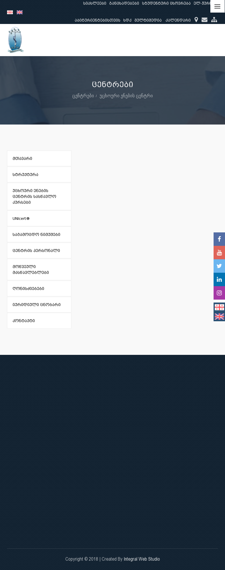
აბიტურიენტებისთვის (97, 20)
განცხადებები (124, 3)
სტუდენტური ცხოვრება (166, 3)
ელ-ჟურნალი (207, 3)
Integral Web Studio (142, 559)
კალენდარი (178, 20)
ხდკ (127, 20)
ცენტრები (83, 95)
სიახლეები (94, 3)
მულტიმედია (148, 20)
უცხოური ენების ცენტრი (126, 95)
